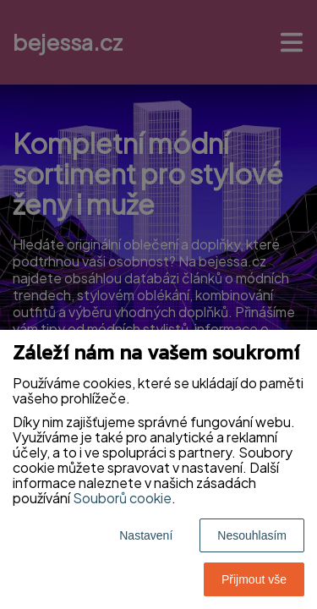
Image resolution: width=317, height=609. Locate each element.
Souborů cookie (122, 498)
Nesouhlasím (252, 535)
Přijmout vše (254, 579)
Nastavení (145, 535)
